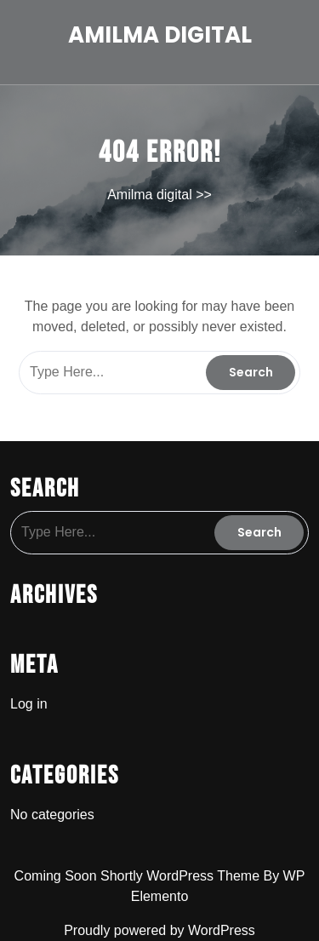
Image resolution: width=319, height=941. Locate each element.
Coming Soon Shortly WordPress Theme (139, 876)
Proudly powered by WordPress (159, 930)
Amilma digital (160, 35)
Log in (29, 704)
